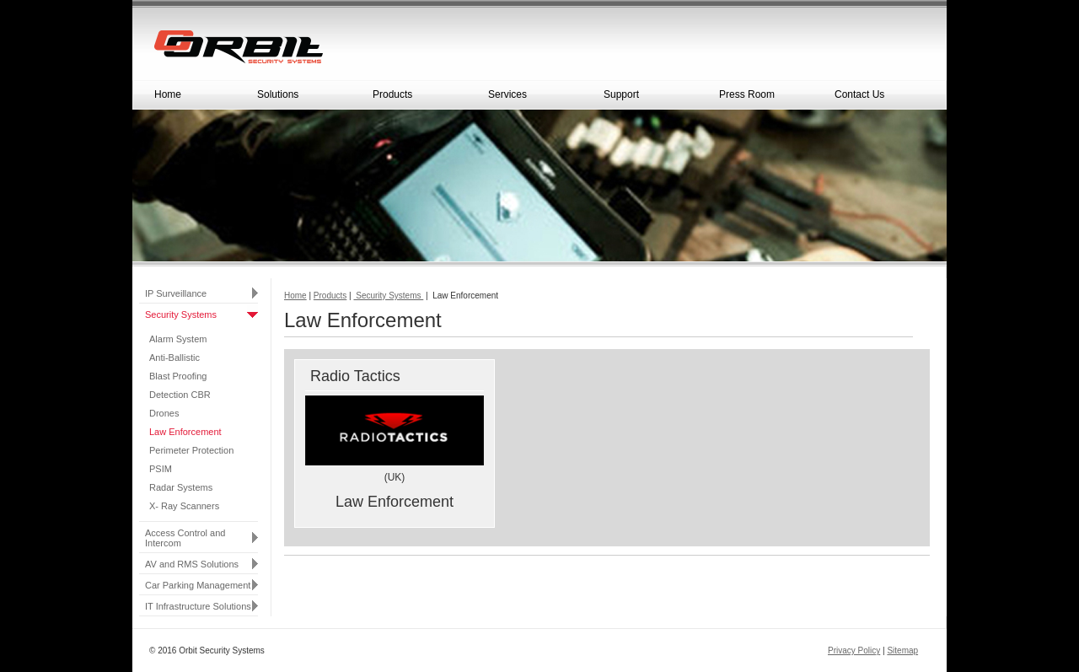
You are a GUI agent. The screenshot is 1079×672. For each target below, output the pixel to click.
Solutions (304, 99)
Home (167, 94)
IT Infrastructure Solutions (198, 606)
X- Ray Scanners (184, 506)
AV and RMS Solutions (192, 564)
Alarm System (178, 339)
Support (651, 99)
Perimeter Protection (191, 450)
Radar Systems (180, 487)
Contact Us (882, 99)
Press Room (766, 99)
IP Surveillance (176, 293)
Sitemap (902, 650)
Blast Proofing (178, 376)
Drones (164, 413)
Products (420, 99)
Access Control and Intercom (185, 538)
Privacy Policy (854, 650)
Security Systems (181, 314)
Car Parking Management (197, 585)
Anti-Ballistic (174, 357)
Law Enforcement (185, 432)
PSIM (160, 469)
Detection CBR (180, 395)
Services (535, 99)
